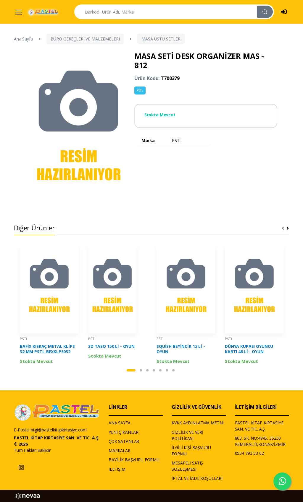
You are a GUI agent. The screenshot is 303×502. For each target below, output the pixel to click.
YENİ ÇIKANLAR (123, 432)
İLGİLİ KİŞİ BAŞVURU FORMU (191, 451)
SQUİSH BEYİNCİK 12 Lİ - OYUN (181, 349)
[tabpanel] (49, 304)
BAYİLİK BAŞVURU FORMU (134, 459)
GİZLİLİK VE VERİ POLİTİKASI (187, 435)
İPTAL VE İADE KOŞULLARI (197, 478)
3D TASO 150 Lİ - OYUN (111, 346)
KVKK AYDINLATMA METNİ (198, 423)
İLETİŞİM (117, 469)
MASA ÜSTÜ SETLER (160, 39)
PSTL (140, 90)
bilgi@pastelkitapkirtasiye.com (59, 430)
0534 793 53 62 (249, 453)
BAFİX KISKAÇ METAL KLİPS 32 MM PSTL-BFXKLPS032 (47, 349)
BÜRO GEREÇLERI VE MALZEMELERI (85, 39)
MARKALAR (119, 450)
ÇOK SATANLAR (124, 441)
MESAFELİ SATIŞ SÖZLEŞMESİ (187, 466)
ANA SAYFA (119, 423)
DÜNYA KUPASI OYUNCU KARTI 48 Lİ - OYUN (249, 349)
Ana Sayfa (23, 39)
